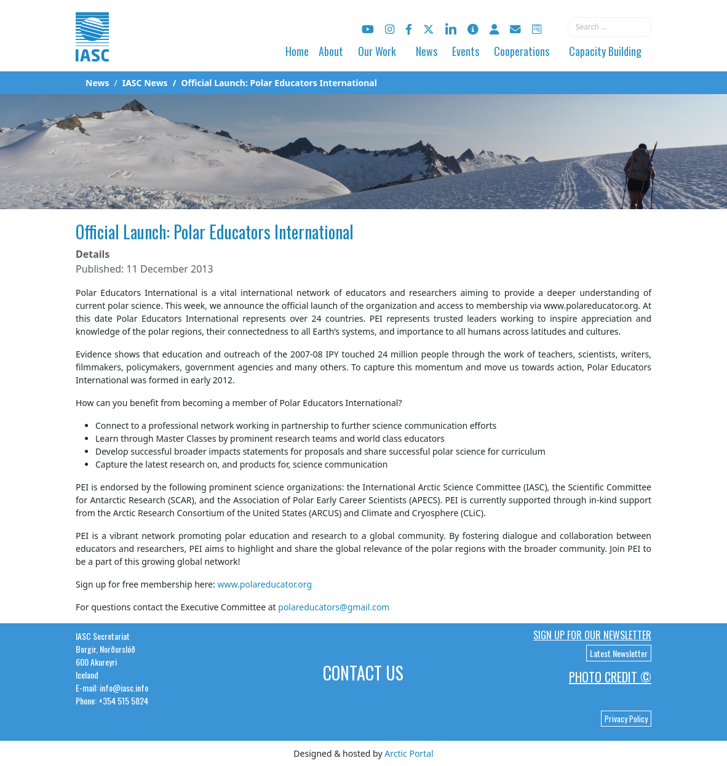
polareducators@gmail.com (333, 607)
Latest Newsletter (619, 653)
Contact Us (363, 672)
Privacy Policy (626, 718)
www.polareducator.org (264, 584)
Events (465, 51)
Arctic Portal (408, 753)
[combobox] (609, 27)
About (331, 51)
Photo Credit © (610, 677)
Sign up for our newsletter (592, 635)
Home (297, 51)
